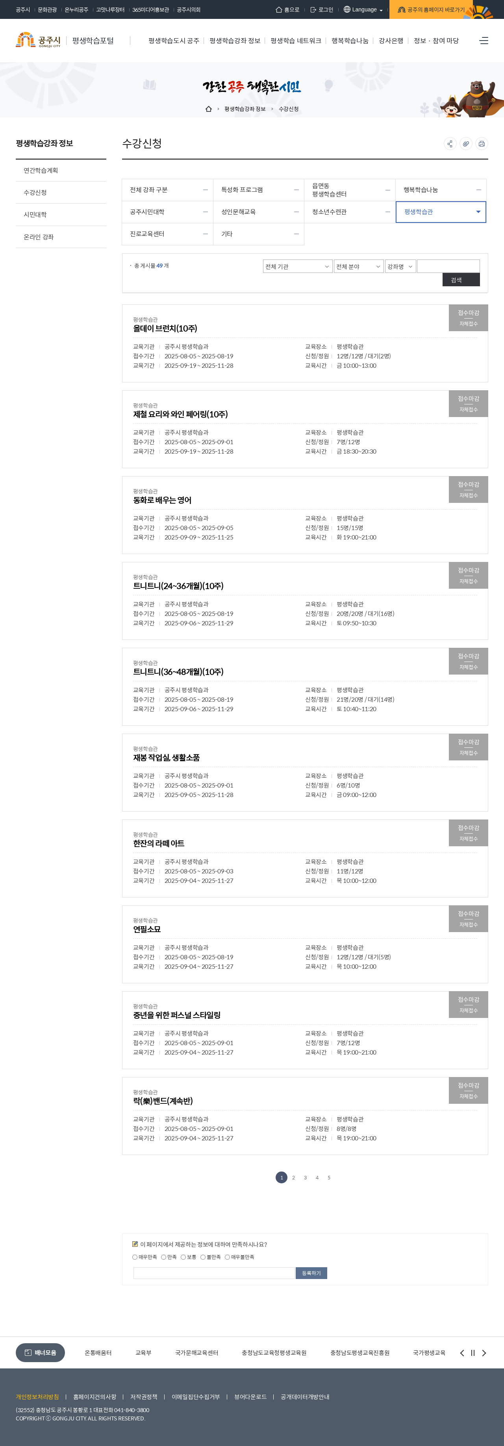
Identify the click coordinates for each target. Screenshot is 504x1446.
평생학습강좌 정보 (244, 108)
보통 (188, 1257)
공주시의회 (188, 9)
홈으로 (272, 9)
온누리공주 (76, 9)
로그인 (306, 9)
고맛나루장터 (110, 9)
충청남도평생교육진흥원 (360, 1352)
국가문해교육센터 (197, 1352)
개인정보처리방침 (37, 1396)
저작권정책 (144, 1396)
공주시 (23, 9)
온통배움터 (98, 1352)
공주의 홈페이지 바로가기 (423, 10)
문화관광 (47, 9)
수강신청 (289, 108)
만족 (168, 1257)
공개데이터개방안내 (305, 1396)
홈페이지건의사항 (95, 1396)
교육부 (143, 1352)
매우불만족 (239, 1257)
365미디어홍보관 (150, 9)
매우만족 (144, 1257)
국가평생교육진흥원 (437, 1352)
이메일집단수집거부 (196, 1396)
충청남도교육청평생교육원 (274, 1352)
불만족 (210, 1257)
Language (344, 9)
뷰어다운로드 (250, 1396)
